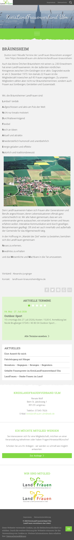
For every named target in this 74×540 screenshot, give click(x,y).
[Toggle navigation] (37, 33)
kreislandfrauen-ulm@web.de (40, 413)
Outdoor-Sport (13, 316)
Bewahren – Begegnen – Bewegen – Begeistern (28, 365)
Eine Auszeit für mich (15, 353)
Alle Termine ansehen (37, 336)
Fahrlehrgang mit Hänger (17, 359)
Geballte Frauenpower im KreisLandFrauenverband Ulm (32, 370)
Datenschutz (62, 2)
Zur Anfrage (37, 455)
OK (68, 528)
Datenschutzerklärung (42, 517)
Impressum (51, 2)
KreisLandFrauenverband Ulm (37, 17)
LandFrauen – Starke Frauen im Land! (23, 376)
